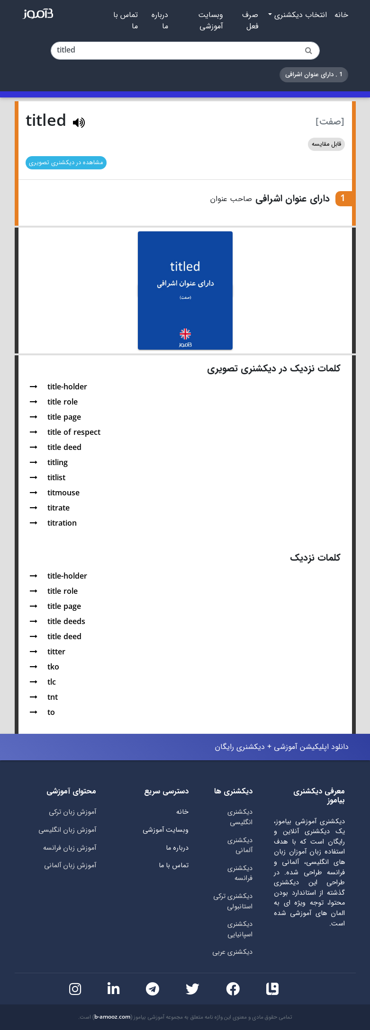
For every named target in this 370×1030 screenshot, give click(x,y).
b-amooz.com (112, 1017)
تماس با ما (125, 20)
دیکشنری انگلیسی (240, 817)
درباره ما (160, 20)
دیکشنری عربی (232, 952)
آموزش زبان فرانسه (69, 848)
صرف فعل (250, 20)
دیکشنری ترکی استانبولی (233, 901)
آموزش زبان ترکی (72, 812)
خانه (341, 15)
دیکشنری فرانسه (240, 873)
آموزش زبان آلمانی (70, 865)
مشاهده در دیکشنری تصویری (66, 162)
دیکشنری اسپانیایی (240, 929)
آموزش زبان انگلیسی (67, 830)
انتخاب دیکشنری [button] (299, 15)
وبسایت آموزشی (210, 20)
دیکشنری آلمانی (240, 845)
